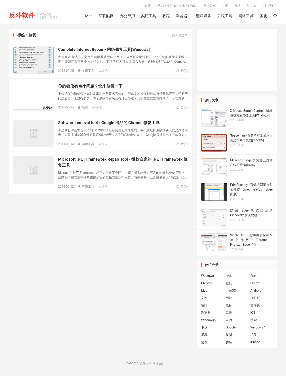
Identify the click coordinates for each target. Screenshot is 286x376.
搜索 (253, 320)
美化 (263, 16)
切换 (229, 342)
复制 (229, 335)
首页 (148, 6)
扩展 (253, 335)
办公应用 (127, 16)
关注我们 (268, 6)
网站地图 (158, 363)
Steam (254, 276)
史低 (229, 283)
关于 (225, 6)
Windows (207, 276)
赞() (182, 71)
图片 (229, 298)
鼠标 (229, 305)
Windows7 (257, 327)
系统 (229, 312)
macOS (231, 290)
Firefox (255, 283)
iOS (252, 312)
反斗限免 (209, 6)
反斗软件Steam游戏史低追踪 (177, 6)
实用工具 (148, 16)
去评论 (103, 71)
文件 (204, 298)
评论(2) (97, 107)
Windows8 (208, 320)
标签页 (255, 298)
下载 (204, 327)
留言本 (251, 6)
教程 (166, 16)
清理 (204, 342)
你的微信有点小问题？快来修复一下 (90, 86)
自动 (229, 320)
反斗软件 (22, 15)
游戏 (229, 276)
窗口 (204, 305)
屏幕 (204, 335)
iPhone (255, 342)
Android (255, 290)
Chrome (206, 283)
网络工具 (246, 16)
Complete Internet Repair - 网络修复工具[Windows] (104, 49)
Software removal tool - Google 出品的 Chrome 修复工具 (109, 122)
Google (231, 327)
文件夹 (255, 305)
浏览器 (181, 16)
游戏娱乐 (203, 16)
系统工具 (224, 16)
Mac (89, 16)
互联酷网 (106, 16)
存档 (237, 6)
